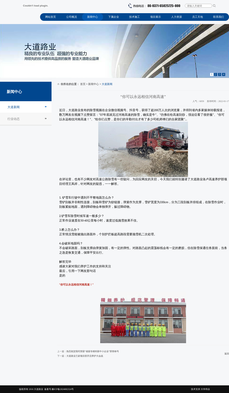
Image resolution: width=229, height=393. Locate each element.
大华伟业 (205, 389)
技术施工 (134, 16)
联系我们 (218, 16)
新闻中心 (92, 16)
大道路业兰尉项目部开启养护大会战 (84, 356)
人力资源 (176, 16)
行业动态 (13, 118)
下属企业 (113, 16)
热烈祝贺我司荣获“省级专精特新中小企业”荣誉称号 (92, 351)
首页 (82, 84)
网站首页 (50, 16)
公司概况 (71, 16)
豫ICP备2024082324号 (63, 389)
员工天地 (197, 16)
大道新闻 (13, 107)
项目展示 (155, 16)
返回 (226, 353)
